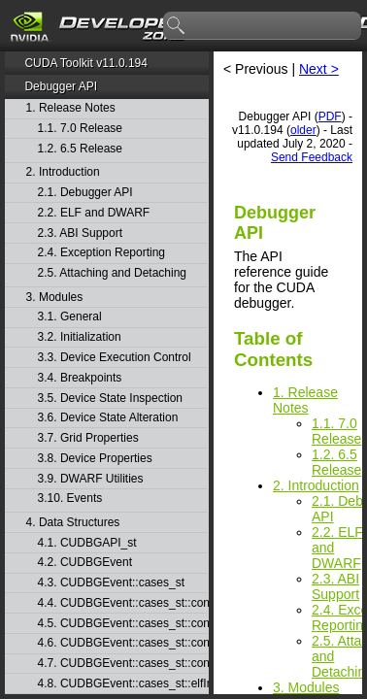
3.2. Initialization (79, 337)
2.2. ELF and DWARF (94, 213)
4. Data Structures (73, 522)
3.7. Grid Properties (88, 438)
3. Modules (54, 297)
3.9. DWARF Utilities (91, 479)
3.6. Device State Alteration (108, 418)
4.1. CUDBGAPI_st (87, 543)
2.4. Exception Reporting (101, 253)
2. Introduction (63, 172)
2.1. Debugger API (85, 192)
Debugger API (60, 86)
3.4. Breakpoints (80, 378)
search (176, 26)
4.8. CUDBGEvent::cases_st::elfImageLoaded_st (122, 684)
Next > (319, 69)
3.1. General (70, 317)
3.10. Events (70, 498)
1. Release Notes (71, 108)
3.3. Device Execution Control (114, 357)
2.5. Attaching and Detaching (112, 273)
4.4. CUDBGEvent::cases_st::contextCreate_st (122, 603)
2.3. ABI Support (80, 233)
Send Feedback (311, 157)
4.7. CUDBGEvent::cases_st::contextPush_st (122, 663)
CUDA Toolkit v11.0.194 (86, 63)
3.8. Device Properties (95, 458)
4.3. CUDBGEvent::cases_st (111, 583)
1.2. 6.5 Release (80, 149)
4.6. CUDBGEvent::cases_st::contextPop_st (122, 643)
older (303, 130)
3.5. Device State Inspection (110, 398)
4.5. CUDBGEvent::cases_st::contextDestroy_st (122, 623)
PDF (330, 116)
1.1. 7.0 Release (80, 128)
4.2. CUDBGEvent (85, 562)
